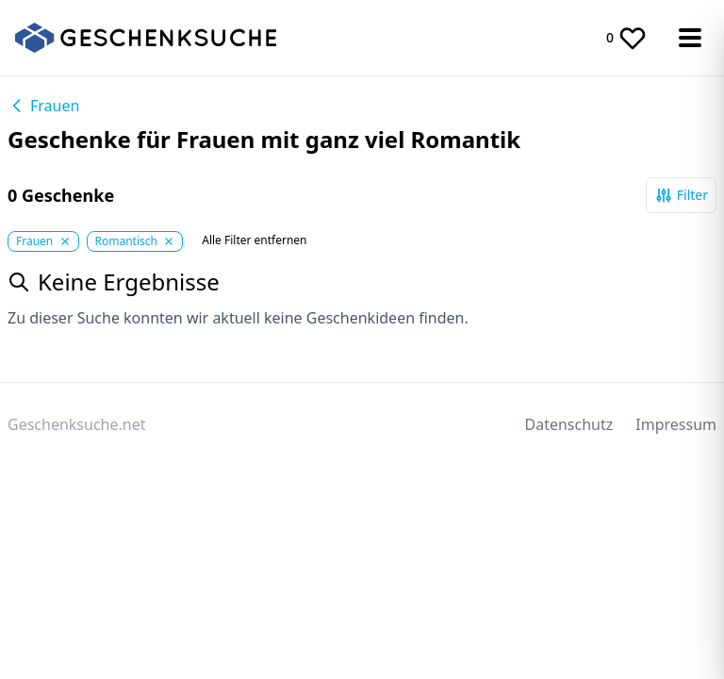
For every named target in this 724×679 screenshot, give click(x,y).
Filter (681, 195)
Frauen (43, 105)
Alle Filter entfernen (254, 240)
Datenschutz (569, 424)
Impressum (675, 424)
